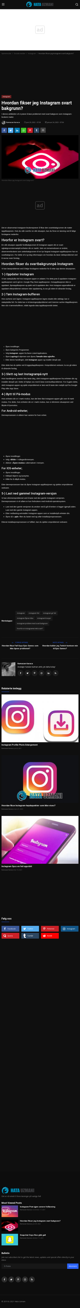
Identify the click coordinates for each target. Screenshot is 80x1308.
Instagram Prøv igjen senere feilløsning (37, 1207)
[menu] (3, 4)
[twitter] (11, 1279)
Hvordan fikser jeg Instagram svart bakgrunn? (40, 1221)
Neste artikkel (60, 642)
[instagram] (25, 1279)
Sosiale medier (19, 53)
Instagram (32, 53)
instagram (21, 613)
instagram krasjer (44, 618)
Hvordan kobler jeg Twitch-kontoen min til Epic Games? (60, 647)
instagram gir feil (49, 613)
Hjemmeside (6, 53)
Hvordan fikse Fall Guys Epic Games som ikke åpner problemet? (20, 647)
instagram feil (34, 613)
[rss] (32, 1279)
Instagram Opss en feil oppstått (17, 866)
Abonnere (73, 1266)
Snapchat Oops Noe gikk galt (33, 1235)
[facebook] (4, 1279)
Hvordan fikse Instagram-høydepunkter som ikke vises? (28, 805)
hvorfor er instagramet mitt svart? (30, 628)
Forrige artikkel (20, 642)
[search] (77, 4)
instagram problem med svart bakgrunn (32, 623)
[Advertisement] (40, 76)
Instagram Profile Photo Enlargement (20, 745)
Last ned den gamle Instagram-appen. (22, 510)
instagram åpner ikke (25, 618)
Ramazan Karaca (25, 663)
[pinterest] (18, 1279)
